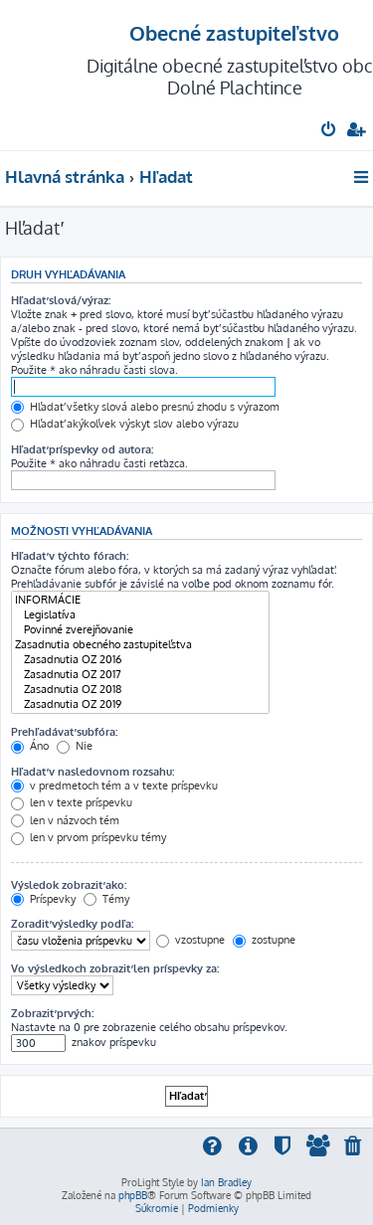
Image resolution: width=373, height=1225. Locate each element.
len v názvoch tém (65, 820)
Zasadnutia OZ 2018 (140, 689)
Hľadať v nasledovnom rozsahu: (92, 772)
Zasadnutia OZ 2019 (140, 704)
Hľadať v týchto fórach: (69, 556)
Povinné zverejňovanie (140, 629)
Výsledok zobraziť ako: (68, 885)
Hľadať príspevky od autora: (82, 449)
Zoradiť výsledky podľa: (72, 924)
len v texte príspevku (71, 802)
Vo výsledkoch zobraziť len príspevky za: (115, 968)
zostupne (264, 940)
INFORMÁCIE (140, 600)
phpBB (132, 1195)
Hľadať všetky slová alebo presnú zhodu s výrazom (145, 407)
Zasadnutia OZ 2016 (140, 659)
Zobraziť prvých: (52, 1013)
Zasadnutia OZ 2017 (140, 674)
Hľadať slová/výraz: (60, 300)
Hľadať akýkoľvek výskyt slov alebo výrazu (125, 424)
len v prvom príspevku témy (88, 837)
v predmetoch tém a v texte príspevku (114, 785)
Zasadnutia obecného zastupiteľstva (140, 644)
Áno (30, 746)
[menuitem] (329, 131)
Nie (75, 746)
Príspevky (43, 899)
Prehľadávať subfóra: (64, 732)
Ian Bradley (226, 1182)
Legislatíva (140, 615)
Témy (106, 899)
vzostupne (190, 940)
